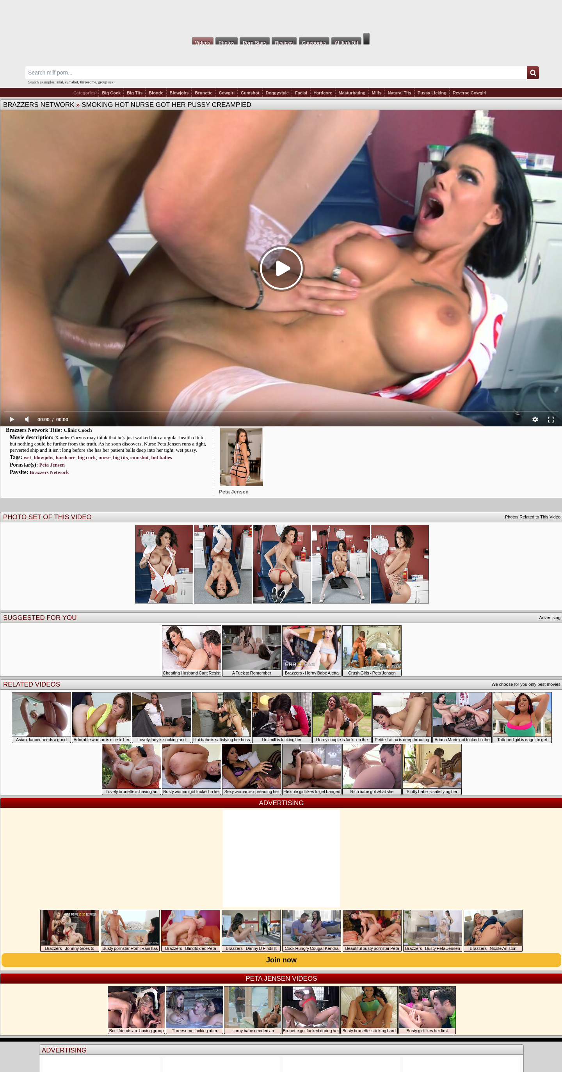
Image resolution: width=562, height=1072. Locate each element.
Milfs (377, 93)
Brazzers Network (38, 104)
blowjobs (43, 457)
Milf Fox (281, 16)
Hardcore (322, 93)
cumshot (71, 82)
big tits (120, 457)
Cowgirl (227, 93)
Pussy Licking (432, 93)
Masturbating (351, 93)
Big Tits (134, 93)
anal (60, 82)
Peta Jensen (52, 465)
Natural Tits (399, 93)
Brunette (203, 93)
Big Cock (111, 93)
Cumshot (250, 93)
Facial (301, 93)
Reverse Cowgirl (469, 93)
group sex (105, 82)
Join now (281, 960)
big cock (87, 457)
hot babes (161, 457)
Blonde (156, 93)
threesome (88, 82)
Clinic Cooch (78, 430)
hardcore (65, 457)
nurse (104, 457)
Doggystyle (277, 93)
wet (27, 457)
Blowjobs (179, 93)
